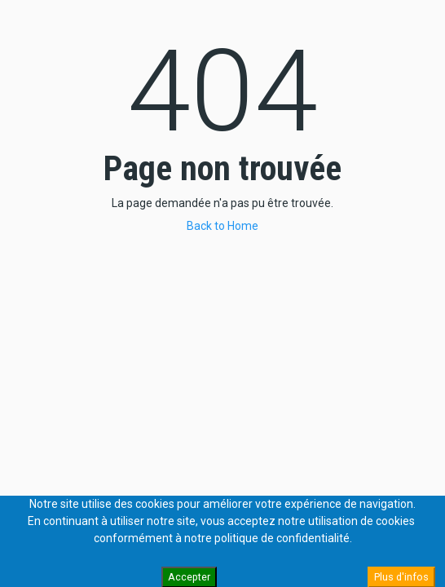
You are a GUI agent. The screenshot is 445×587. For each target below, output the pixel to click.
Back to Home (222, 225)
